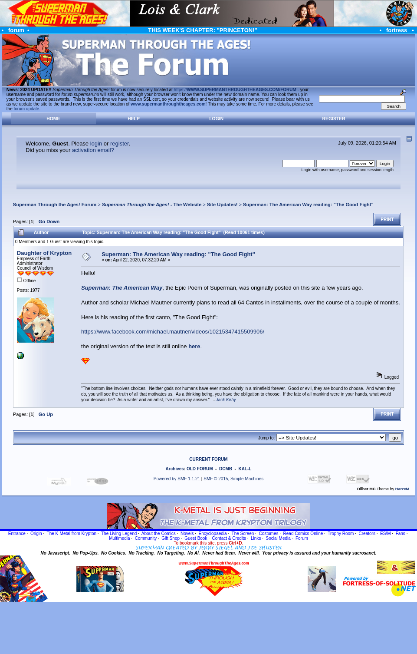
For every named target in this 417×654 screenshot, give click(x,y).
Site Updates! (222, 204)
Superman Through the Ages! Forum (54, 204)
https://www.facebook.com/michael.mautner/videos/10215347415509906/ (172, 331)
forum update (26, 108)
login (96, 143)
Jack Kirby (226, 399)
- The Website (152, 204)
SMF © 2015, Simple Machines (233, 478)
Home (53, 118)
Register (333, 118)
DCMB (225, 468)
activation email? (93, 150)
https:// (235, 89)
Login (216, 118)
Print (387, 219)
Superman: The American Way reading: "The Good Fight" (308, 204)
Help (134, 118)
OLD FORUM (200, 468)
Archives (175, 468)
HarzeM (402, 489)
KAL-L (244, 468)
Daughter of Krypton (44, 253)
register (119, 143)
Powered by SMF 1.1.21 (177, 478)
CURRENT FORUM (208, 459)
